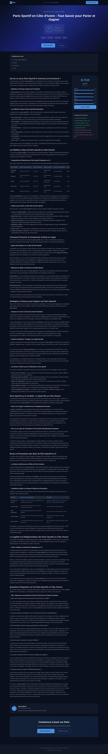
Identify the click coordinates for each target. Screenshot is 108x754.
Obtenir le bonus (63, 731)
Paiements (16, 65)
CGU (55, 750)
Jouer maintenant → (91, 2)
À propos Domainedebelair (20, 60)
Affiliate (59, 750)
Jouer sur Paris (48, 45)
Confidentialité (50, 750)
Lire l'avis (61, 45)
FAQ (15, 68)
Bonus (15, 63)
